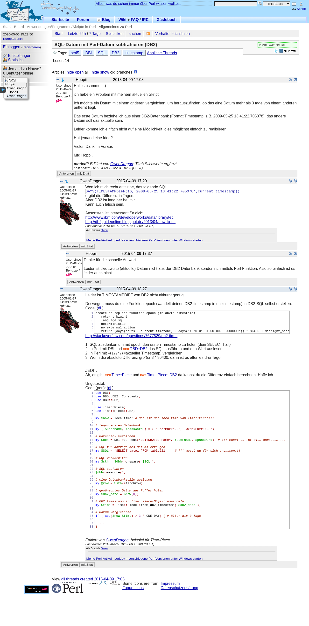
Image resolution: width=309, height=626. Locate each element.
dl (99, 308)
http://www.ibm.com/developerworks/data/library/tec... (131, 218)
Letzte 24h (77, 34)
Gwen (104, 230)
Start (7, 27)
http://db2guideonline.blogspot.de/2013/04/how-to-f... (130, 222)
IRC (145, 20)
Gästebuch (166, 20)
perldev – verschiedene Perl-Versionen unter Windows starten (158, 241)
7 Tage (95, 34)
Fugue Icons (133, 620)
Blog (104, 20)
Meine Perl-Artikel (99, 241)
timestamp (134, 53)
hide (70, 72)
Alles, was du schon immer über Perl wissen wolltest (138, 3)
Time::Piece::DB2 (158, 380)
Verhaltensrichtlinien (172, 34)
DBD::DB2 (135, 354)
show (104, 72)
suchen (135, 34)
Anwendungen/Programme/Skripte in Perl (61, 27)
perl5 (74, 53)
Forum (83, 20)
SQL (102, 53)
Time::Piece (118, 380)
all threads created (93, 611)
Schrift (299, 9)
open (79, 72)
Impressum (170, 616)
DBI (88, 53)
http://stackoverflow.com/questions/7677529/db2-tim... (131, 341)
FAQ (135, 20)
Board (19, 27)
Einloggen (11, 47)
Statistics (13, 60)
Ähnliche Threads (162, 53)
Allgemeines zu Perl (115, 27)
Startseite (60, 20)
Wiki (122, 20)
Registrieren (31, 47)
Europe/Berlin (13, 39)
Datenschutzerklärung (179, 620)
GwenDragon (121, 164)
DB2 (115, 53)
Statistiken (115, 34)
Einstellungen (17, 56)
